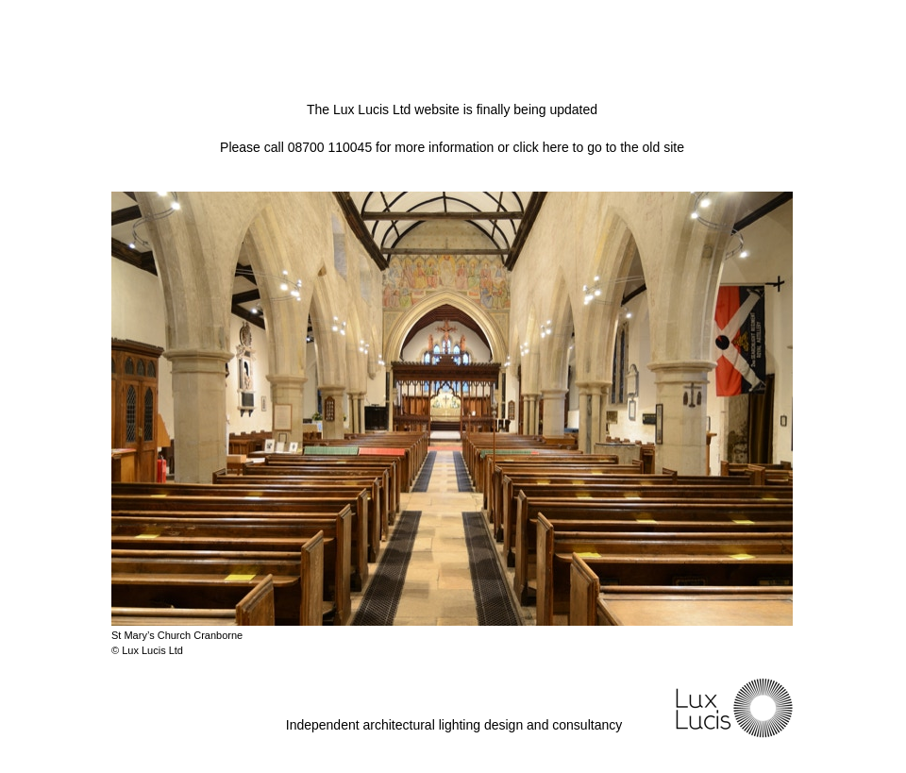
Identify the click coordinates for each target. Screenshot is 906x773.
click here (541, 147)
